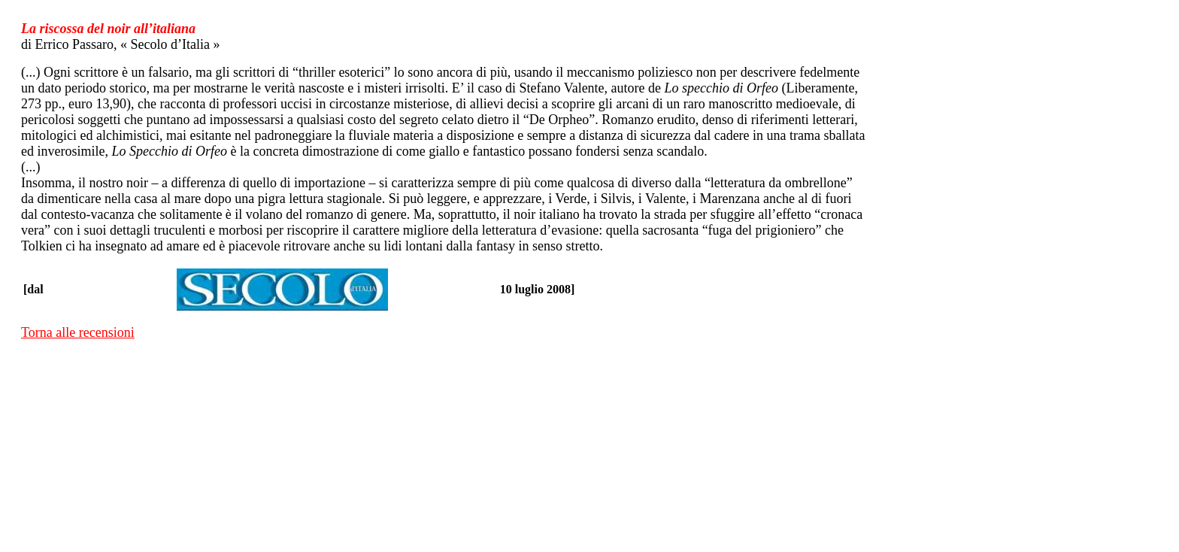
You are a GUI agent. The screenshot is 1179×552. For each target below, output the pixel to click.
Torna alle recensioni (78, 332)
